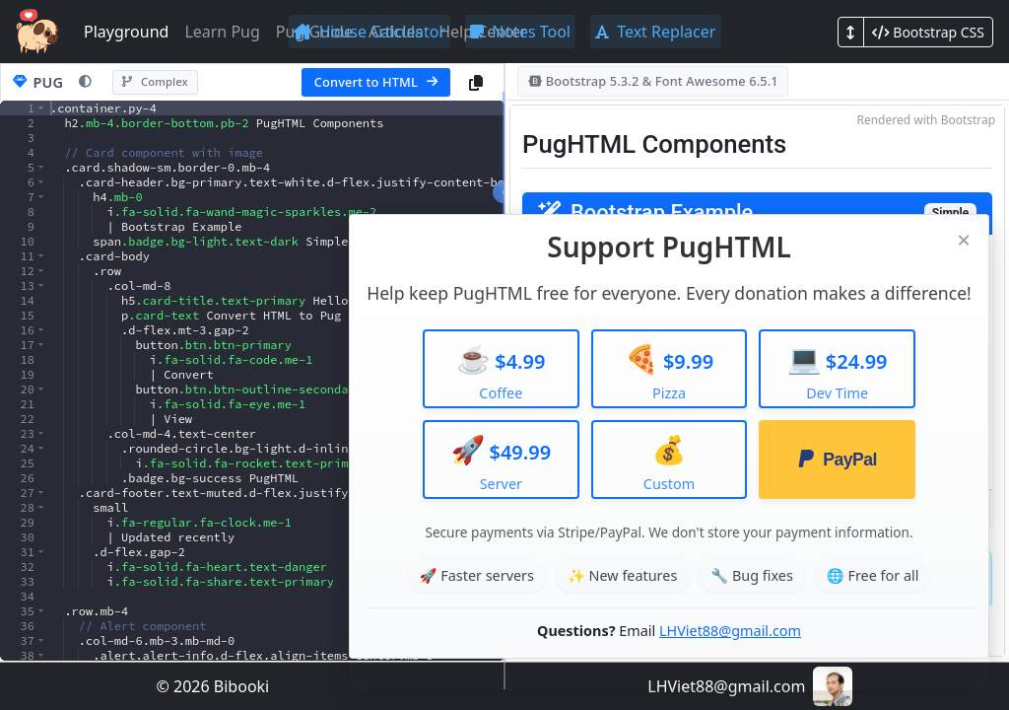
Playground (126, 31)
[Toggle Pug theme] (86, 83)
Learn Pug (221, 31)
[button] (40, 108)
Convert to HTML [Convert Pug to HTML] (375, 82)
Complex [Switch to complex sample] (154, 81)
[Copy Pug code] (476, 83)
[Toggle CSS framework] (928, 32)
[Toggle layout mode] (851, 32)
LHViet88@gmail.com (730, 630)
